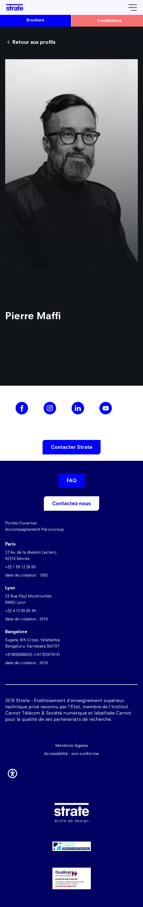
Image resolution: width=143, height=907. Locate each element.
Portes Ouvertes (21, 523)
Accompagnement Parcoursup (34, 529)
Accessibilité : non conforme (71, 753)
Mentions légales (71, 745)
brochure (35, 19)
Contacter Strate (71, 447)
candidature (109, 20)
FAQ (72, 480)
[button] (12, 772)
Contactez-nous (71, 503)
